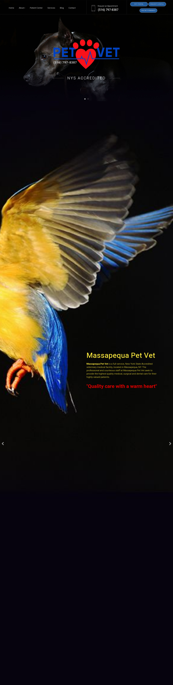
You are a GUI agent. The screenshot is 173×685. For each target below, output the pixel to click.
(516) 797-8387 (108, 10)
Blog (62, 7)
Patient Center (36, 7)
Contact (72, 7)
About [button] (22, 7)
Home (11, 7)
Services (51, 7)
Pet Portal (139, 4)
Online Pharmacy (148, 10)
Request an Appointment (108, 6)
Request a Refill (157, 4)
